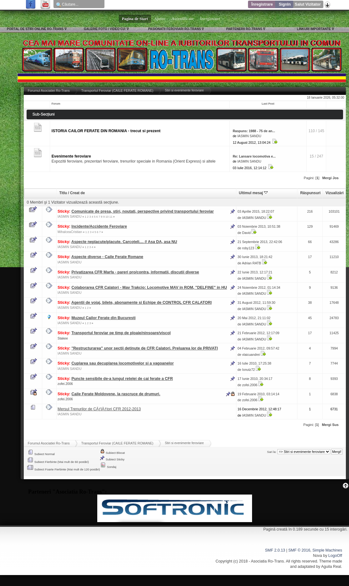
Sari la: (271, 452)
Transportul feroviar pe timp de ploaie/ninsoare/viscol (120, 333)
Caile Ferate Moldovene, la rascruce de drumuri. (115, 394)
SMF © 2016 (299, 550)
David (246, 233)
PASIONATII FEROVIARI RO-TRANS (174, 29)
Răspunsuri (310, 193)
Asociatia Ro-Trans (267, 561)
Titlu (63, 193)
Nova (317, 555)
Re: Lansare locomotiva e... (254, 156)
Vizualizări (335, 193)
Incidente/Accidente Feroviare (99, 226)
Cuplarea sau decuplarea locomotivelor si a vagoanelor (122, 363)
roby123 (248, 248)
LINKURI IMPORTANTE (314, 29)
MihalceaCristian (70, 232)
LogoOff (335, 555)
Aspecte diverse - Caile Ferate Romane (107, 257)
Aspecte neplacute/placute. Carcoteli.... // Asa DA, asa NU (124, 242)
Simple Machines (327, 550)
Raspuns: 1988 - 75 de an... (254, 131)
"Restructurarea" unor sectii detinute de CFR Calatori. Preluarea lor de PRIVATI (144, 348)
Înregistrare (262, 4)
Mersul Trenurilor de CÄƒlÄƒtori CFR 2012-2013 (99, 409)
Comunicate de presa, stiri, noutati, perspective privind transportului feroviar (142, 211)
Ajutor (159, 19)
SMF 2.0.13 (275, 550)
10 (107, 216)
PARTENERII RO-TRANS (244, 29)
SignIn (285, 4)
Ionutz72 (248, 369)
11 (111, 216)
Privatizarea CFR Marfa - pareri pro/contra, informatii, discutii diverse (135, 272)
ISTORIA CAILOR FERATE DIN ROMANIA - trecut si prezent (106, 131)
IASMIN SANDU (249, 136)
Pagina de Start (135, 19)
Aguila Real (331, 566)
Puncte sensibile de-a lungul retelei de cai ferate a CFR (122, 378)
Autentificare (183, 19)
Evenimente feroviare (71, 156)
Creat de (77, 193)
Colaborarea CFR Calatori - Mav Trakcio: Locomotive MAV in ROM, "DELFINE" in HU (149, 287)
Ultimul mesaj (253, 193)
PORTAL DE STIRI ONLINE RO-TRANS (35, 29)
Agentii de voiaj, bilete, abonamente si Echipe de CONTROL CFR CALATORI (141, 302)
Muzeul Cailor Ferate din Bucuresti (103, 318)
